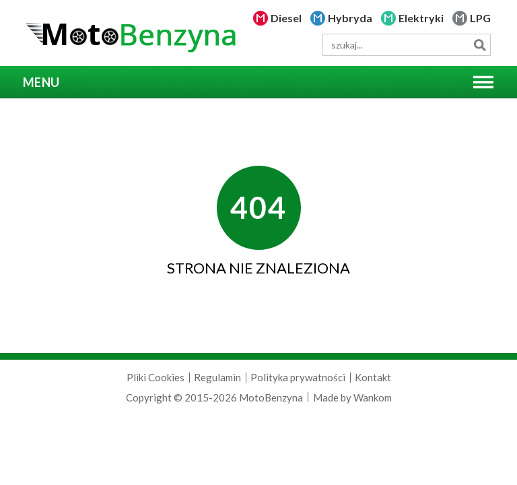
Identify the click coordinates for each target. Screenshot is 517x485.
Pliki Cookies (155, 377)
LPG (480, 17)
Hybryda (350, 17)
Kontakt (373, 377)
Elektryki (421, 17)
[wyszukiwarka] (406, 45)
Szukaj (480, 45)
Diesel (286, 17)
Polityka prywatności (297, 377)
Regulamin (217, 377)
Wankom (372, 397)
